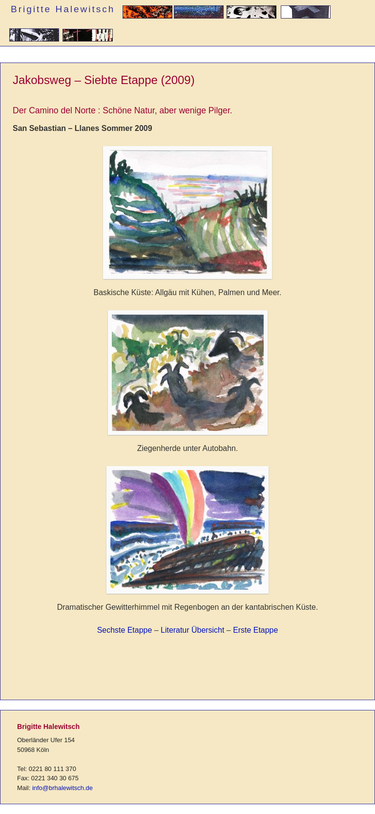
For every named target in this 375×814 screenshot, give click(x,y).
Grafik (251, 11)
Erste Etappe (255, 630)
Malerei (199, 11)
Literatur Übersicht (192, 630)
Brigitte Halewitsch (63, 9)
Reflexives (87, 34)
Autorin (147, 11)
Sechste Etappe (124, 630)
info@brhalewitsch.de (62, 788)
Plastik (305, 11)
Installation (33, 34)
